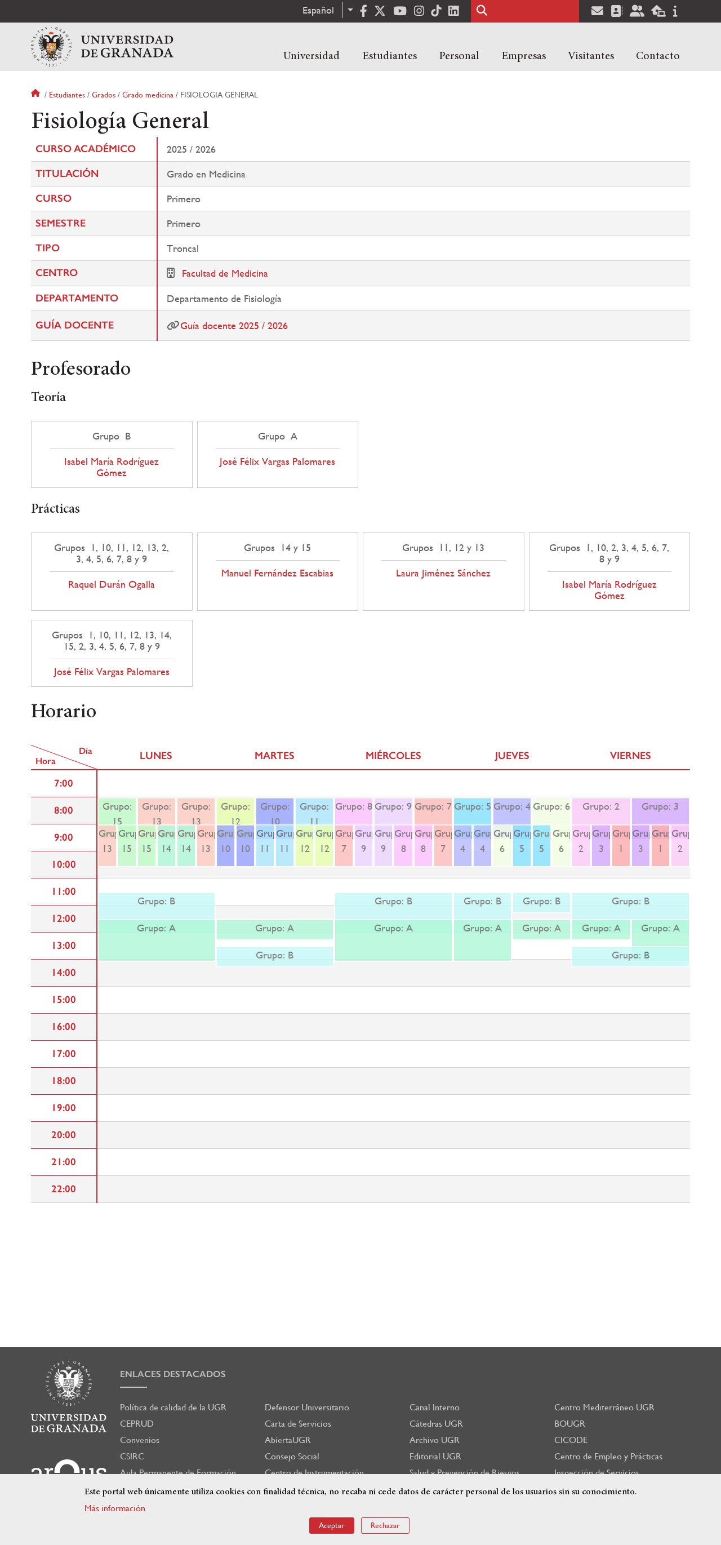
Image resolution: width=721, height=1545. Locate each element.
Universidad (311, 56)
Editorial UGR (435, 1456)
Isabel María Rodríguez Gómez (111, 467)
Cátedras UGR (436, 1423)
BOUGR (569, 1423)
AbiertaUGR (288, 1440)
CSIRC (132, 1456)
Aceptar (332, 1525)
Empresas (523, 56)
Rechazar (385, 1525)
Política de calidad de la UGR (173, 1407)
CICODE (571, 1440)
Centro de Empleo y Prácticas (608, 1456)
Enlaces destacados (173, 1374)
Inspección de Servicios (596, 1472)
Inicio (36, 94)
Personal (459, 56)
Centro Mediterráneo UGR (604, 1407)
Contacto (658, 56)
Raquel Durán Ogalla (111, 584)
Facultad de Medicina (225, 273)
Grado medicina (147, 94)
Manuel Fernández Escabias (277, 573)
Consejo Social (292, 1456)
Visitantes (591, 56)
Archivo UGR (435, 1440)
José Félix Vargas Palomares (277, 461)
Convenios (139, 1440)
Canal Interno (435, 1407)
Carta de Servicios (298, 1423)
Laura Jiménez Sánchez (443, 573)
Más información (114, 1508)
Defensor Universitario (307, 1407)
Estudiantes (389, 56)
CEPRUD (137, 1423)
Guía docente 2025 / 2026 (234, 325)
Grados (103, 94)
